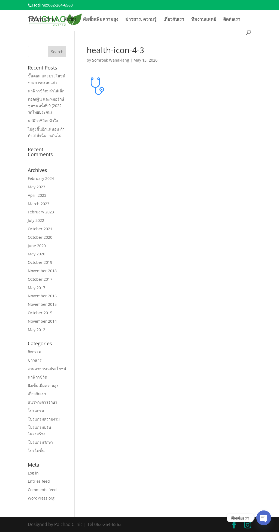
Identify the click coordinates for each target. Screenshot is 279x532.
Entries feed (39, 481)
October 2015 (40, 312)
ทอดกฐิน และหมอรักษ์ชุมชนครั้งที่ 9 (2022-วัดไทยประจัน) (46, 105)
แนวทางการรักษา (42, 402)
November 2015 (42, 304)
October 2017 (40, 279)
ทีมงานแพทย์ (203, 19)
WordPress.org (41, 498)
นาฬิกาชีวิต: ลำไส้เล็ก (46, 90)
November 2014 (42, 321)
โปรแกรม (36, 410)
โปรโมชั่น (36, 450)
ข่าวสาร (35, 360)
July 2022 (36, 220)
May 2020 (36, 253)
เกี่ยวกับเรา (173, 19)
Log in (33, 473)
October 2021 (40, 228)
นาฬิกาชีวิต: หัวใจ (43, 120)
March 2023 (38, 203)
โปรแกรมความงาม (44, 419)
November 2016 (42, 295)
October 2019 (40, 262)
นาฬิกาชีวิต (37, 377)
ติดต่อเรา (231, 19)
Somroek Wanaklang (110, 60)
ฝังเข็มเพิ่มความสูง (100, 19)
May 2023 (36, 186)
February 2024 (41, 178)
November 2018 (42, 270)
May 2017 (36, 287)
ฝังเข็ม (70, 19)
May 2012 (36, 329)
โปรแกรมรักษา (42, 19)
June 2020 (37, 245)
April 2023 (37, 195)
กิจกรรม (34, 351)
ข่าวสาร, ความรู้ (140, 19)
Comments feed (42, 489)
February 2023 (41, 211)
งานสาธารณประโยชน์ (47, 368)
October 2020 (40, 237)
